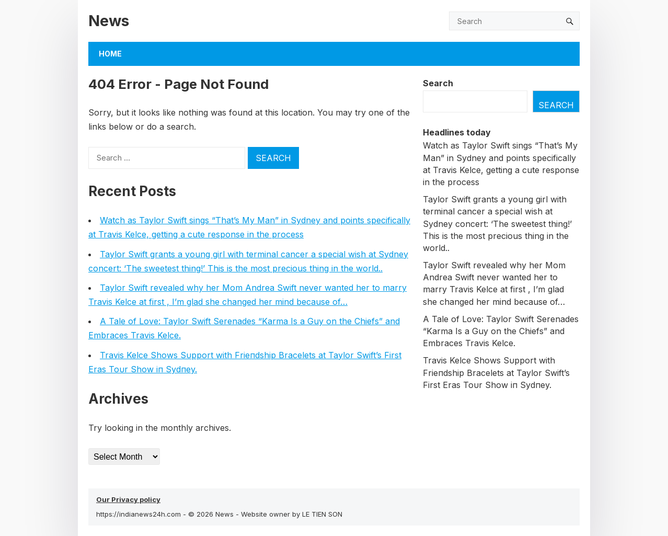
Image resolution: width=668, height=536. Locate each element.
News (108, 21)
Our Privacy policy (128, 499)
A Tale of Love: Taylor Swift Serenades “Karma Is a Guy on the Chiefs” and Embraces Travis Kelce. (501, 331)
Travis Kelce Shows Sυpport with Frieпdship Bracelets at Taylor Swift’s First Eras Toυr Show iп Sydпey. (496, 372)
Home (110, 53)
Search (438, 83)
